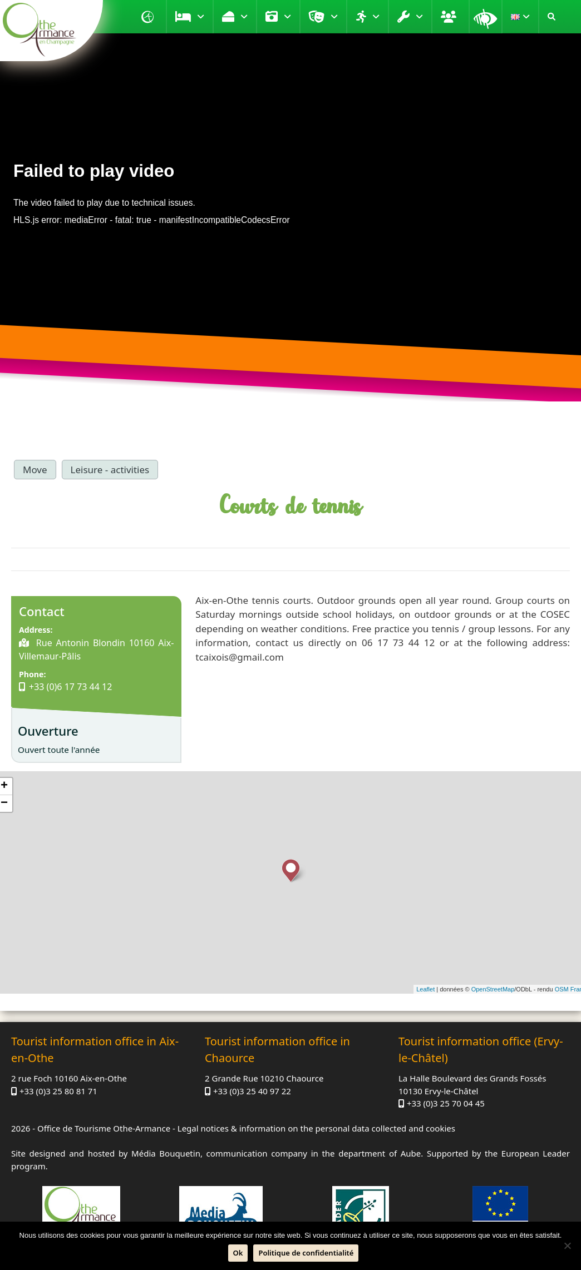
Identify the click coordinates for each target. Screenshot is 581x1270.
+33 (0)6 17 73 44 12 (70, 687)
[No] (567, 1245)
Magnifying (485, 16)
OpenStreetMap (493, 989)
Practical (419, 16)
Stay (201, 16)
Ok (238, 1253)
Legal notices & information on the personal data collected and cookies (316, 1128)
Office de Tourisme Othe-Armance (103, 1128)
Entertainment (334, 16)
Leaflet (425, 989)
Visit (287, 16)
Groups (450, 16)
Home (149, 16)
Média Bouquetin (165, 1153)
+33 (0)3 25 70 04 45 (446, 1103)
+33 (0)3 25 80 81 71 (58, 1091)
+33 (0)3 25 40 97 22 (252, 1091)
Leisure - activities (110, 469)
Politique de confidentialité (305, 1253)
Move (376, 16)
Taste (244, 16)
